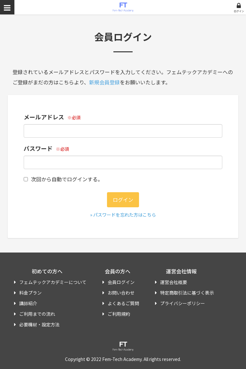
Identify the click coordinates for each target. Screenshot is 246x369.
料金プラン (30, 292)
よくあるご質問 (123, 303)
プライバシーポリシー (182, 303)
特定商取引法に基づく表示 (187, 292)
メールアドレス (44, 117)
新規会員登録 (104, 82)
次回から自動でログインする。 (63, 179)
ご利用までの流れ (37, 314)
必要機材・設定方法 (39, 324)
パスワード (38, 148)
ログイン (239, 11)
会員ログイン (121, 282)
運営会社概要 (173, 282)
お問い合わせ (121, 292)
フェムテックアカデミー (123, 7)
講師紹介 (28, 303)
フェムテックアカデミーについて (52, 282)
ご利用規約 (119, 314)
